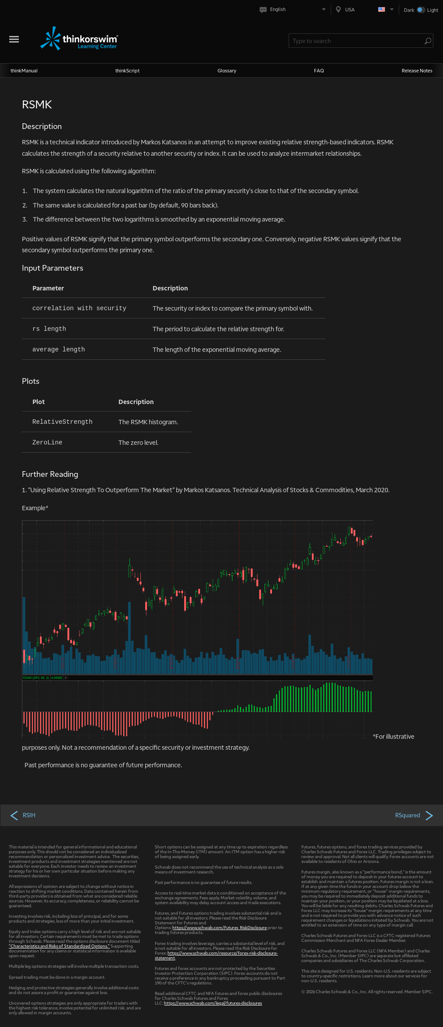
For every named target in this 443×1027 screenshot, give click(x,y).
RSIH (22, 815)
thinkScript (127, 70)
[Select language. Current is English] (294, 9)
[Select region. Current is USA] (365, 9)
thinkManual (24, 70)
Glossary (227, 70)
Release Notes (417, 70)
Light (432, 10)
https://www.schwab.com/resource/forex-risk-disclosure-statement (216, 955)
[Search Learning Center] (357, 40)
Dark (409, 10)
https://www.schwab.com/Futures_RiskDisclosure (219, 927)
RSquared (415, 815)
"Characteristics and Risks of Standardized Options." (59, 945)
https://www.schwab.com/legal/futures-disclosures (213, 1003)
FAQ (319, 70)
